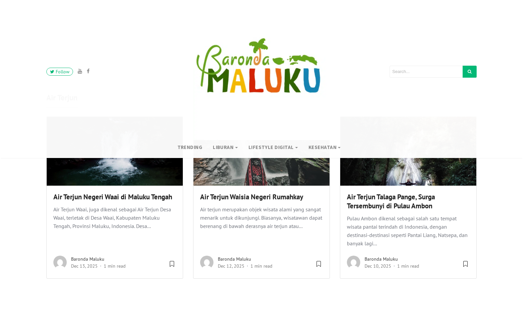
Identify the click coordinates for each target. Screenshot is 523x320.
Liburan (223, 147)
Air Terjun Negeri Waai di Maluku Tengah (112, 196)
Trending (189, 147)
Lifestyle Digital (271, 147)
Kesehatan (323, 147)
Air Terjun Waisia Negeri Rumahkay (251, 196)
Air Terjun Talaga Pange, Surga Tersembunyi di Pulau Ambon (391, 201)
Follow (59, 72)
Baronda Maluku (87, 259)
